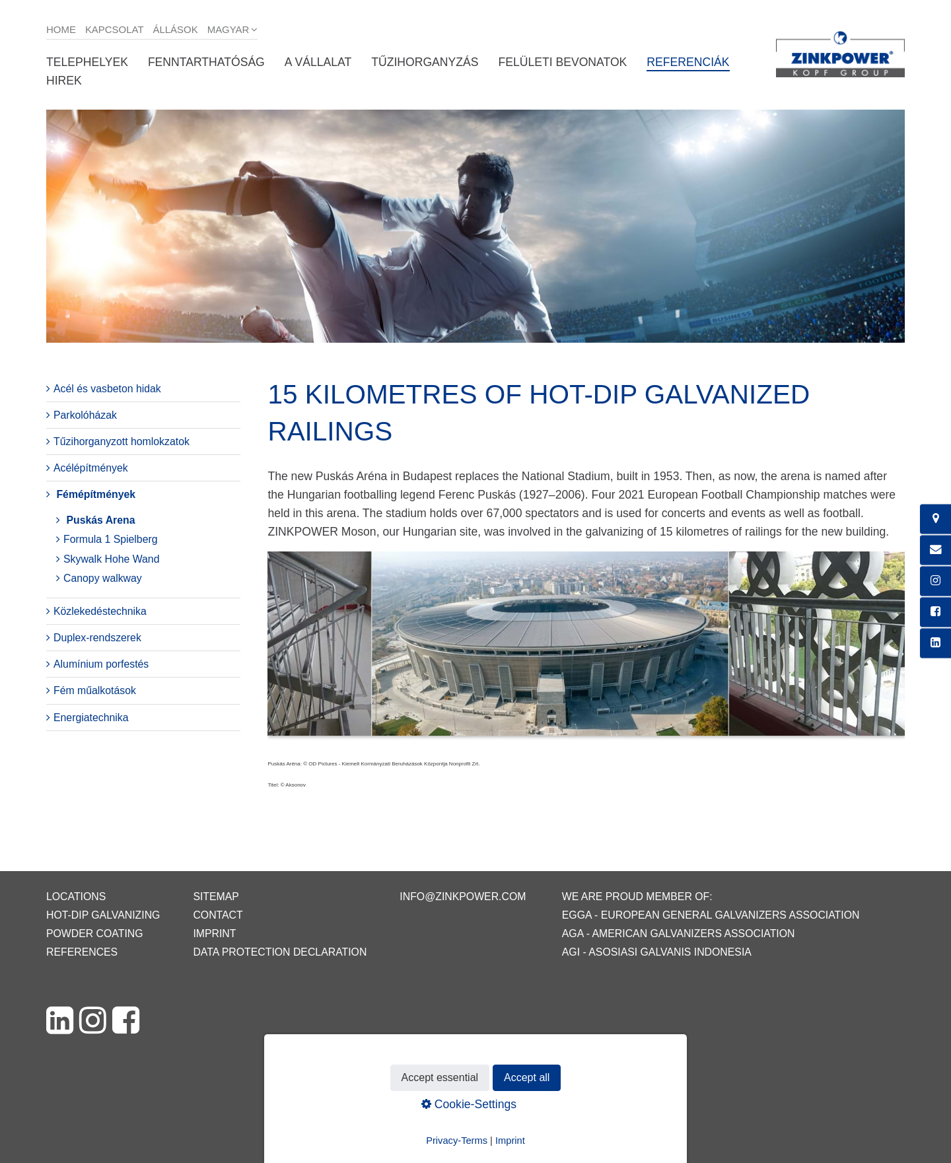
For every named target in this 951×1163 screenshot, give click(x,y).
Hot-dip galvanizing (103, 915)
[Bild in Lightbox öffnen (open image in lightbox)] (586, 650)
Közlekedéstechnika (100, 611)
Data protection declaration (280, 952)
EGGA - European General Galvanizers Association (711, 915)
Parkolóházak (85, 415)
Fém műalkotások (94, 690)
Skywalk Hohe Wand (111, 559)
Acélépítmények (90, 468)
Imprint (214, 933)
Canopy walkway (102, 578)
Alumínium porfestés (101, 664)
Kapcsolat (114, 29)
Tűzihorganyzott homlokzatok (121, 441)
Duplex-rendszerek (97, 637)
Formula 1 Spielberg (110, 539)
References (82, 952)
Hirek (64, 80)
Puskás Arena (100, 520)
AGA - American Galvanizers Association (678, 933)
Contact (217, 915)
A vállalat (318, 62)
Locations (76, 896)
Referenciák (688, 62)
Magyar (228, 29)
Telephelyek (87, 62)
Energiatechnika (91, 717)
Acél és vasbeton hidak (107, 388)
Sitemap (215, 896)
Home (61, 29)
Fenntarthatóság (206, 62)
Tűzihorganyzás (424, 62)
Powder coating (94, 933)
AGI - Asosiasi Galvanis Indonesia (657, 952)
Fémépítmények (95, 494)
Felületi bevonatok (562, 62)
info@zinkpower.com (463, 896)
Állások (175, 29)
